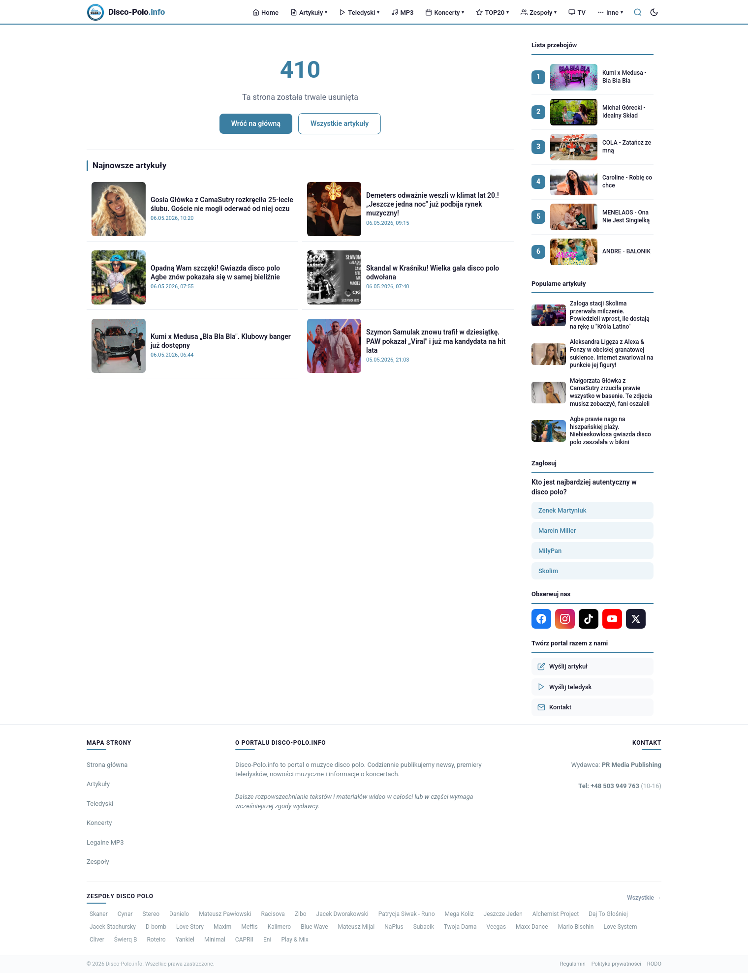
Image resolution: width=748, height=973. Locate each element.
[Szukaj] (638, 12)
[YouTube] (612, 619)
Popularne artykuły (558, 283)
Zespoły (539, 12)
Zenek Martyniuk (562, 510)
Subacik (423, 926)
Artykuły (308, 12)
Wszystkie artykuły (340, 123)
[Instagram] (565, 619)
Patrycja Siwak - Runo (406, 914)
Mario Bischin (576, 926)
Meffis (249, 926)
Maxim (222, 926)
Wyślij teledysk (564, 687)
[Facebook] (541, 619)
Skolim (548, 571)
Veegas (496, 926)
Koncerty (444, 12)
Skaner (99, 914)
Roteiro (156, 939)
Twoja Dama (460, 926)
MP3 (402, 12)
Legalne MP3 (105, 842)
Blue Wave (314, 926)
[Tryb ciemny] (654, 12)
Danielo (179, 914)
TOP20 (492, 12)
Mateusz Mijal (356, 926)
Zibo (301, 914)
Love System (620, 926)
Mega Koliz (459, 914)
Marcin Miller (557, 530)
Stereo (151, 914)
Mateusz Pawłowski (225, 914)
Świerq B (125, 939)
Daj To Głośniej (608, 914)
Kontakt (554, 707)
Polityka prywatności (616, 964)
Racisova (273, 914)
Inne (610, 12)
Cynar (125, 914)
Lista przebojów (554, 45)
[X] (636, 619)
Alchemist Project (555, 914)
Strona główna (107, 764)
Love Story (190, 926)
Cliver (97, 939)
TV (576, 12)
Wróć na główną (255, 123)
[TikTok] (588, 619)
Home (265, 12)
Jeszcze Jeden (503, 914)
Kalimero (279, 926)
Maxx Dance (532, 926)
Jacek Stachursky (113, 926)
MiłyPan (549, 550)
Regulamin (573, 964)
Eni (267, 939)
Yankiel (185, 939)
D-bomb (156, 926)
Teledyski (359, 12)
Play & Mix (294, 939)
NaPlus (393, 926)
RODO (654, 964)
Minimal (214, 939)
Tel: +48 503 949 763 (619, 786)
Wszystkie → (644, 897)
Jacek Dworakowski (342, 914)
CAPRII (244, 939)
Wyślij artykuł (562, 666)
